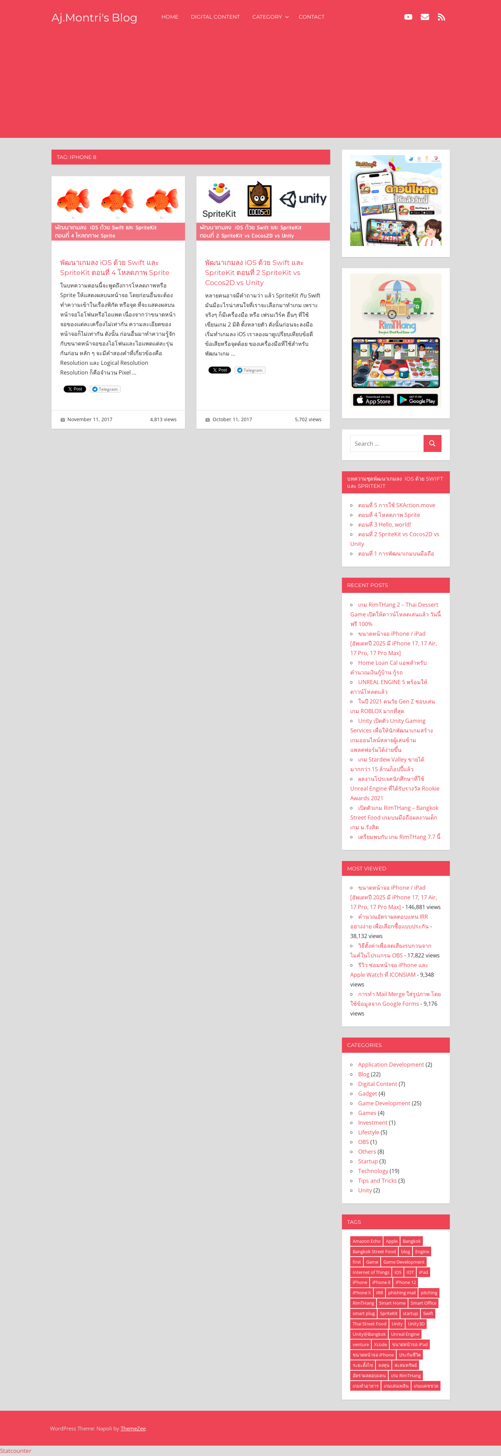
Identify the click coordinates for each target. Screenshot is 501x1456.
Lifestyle (368, 1132)
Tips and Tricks (377, 1180)
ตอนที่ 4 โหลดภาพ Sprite (389, 515)
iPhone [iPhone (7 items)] (360, 1282)
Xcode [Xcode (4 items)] (380, 1344)
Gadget (367, 1093)
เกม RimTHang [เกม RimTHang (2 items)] (406, 1375)
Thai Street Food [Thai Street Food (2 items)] (370, 1324)
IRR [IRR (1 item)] (379, 1292)
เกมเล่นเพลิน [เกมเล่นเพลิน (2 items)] (396, 1386)
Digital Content (216, 16)
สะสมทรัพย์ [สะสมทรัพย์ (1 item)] (406, 1365)
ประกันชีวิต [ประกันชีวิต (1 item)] (410, 1355)
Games (367, 1113)
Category (271, 16)
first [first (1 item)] (357, 1262)
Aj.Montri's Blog (95, 17)
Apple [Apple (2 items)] (392, 1241)
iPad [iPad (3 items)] (423, 1272)
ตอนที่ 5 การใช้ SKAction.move (396, 505)
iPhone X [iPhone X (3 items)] (362, 1292)
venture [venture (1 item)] (361, 1344)
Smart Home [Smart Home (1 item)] (392, 1303)
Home (171, 16)
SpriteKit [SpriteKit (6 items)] (389, 1313)
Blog (364, 1074)
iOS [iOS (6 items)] (398, 1272)
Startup (368, 1161)
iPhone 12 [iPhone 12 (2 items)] (406, 1282)
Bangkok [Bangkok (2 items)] (412, 1241)
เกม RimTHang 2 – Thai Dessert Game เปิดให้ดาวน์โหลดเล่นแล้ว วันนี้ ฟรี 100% (395, 614)
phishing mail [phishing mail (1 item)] (402, 1292)
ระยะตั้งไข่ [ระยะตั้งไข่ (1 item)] (363, 1365)
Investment (373, 1122)
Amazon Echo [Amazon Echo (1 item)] (367, 1241)
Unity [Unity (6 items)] (397, 1324)
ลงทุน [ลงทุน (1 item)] (383, 1365)
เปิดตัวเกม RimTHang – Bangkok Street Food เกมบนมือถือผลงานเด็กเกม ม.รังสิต (394, 817)
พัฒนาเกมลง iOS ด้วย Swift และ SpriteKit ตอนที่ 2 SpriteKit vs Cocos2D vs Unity (254, 272)
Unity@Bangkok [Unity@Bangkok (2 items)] (369, 1334)
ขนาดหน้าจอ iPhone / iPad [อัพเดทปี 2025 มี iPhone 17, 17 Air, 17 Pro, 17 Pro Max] (393, 643)
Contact (313, 16)
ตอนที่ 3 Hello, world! (384, 524)
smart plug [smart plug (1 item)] (364, 1313)
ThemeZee (133, 1428)
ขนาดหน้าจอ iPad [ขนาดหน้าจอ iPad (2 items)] (410, 1344)
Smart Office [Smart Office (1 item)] (423, 1303)
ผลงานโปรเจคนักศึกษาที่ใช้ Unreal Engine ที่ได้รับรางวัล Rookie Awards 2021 (394, 788)
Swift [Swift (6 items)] (428, 1313)
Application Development (391, 1064)
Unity (365, 1190)
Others (367, 1151)
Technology (373, 1171)
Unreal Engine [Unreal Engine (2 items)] (405, 1334)
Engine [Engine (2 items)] (422, 1251)
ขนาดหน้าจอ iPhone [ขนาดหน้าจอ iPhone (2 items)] (373, 1355)
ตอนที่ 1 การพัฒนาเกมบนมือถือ (396, 553)
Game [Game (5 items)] (372, 1262)
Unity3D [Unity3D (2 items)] (416, 1324)
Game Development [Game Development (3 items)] (404, 1262)
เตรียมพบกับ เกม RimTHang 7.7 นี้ (399, 837)
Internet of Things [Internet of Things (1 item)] (371, 1272)
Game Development (384, 1103)
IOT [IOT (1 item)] (410, 1272)
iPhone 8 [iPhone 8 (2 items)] (381, 1282)
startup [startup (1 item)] (410, 1313)
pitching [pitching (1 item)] (429, 1292)
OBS (363, 1142)
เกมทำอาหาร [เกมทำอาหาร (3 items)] (366, 1386)
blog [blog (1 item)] (405, 1251)
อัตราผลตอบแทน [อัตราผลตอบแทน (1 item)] (369, 1375)
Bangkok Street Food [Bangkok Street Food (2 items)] (374, 1251)
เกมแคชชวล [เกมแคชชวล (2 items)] (426, 1386)
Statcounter (15, 1451)
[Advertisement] (250, 86)
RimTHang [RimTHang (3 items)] (363, 1303)
